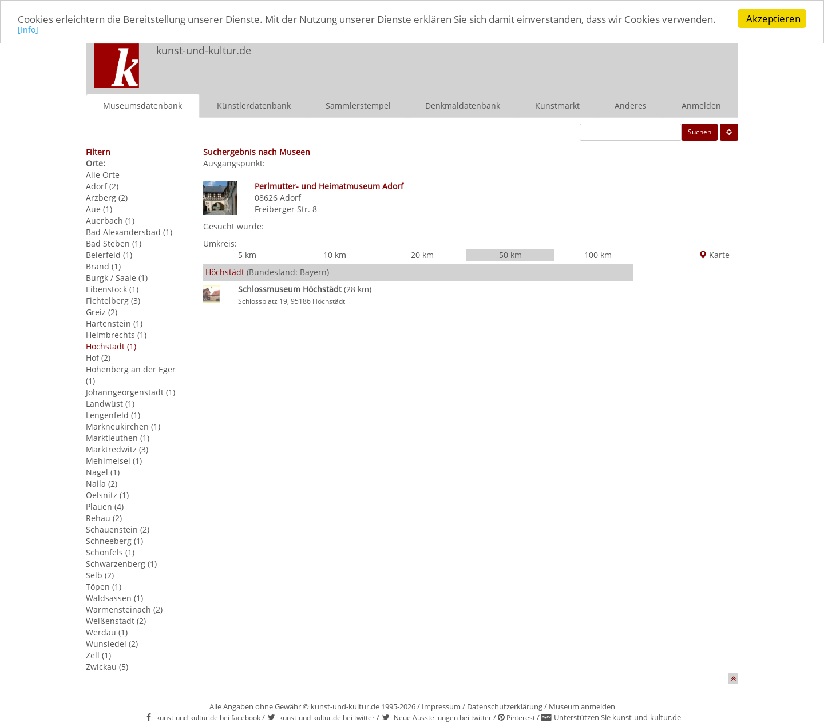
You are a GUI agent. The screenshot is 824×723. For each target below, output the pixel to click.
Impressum (441, 706)
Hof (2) (98, 357)
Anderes (631, 105)
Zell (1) (98, 654)
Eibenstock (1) (112, 288)
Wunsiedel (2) (112, 643)
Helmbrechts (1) (116, 334)
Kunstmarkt (557, 105)
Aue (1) (99, 208)
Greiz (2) (101, 311)
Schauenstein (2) (117, 528)
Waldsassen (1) (114, 597)
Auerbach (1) (110, 219)
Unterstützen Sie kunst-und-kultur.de (617, 717)
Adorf (290, 197)
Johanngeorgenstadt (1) (130, 391)
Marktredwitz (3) (117, 448)
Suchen (699, 131)
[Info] (28, 29)
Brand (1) (103, 265)
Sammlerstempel (358, 105)
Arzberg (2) (107, 197)
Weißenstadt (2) (116, 620)
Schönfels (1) (110, 551)
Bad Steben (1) (113, 242)
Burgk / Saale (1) (117, 277)
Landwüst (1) (110, 403)
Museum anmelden (582, 706)
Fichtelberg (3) (113, 300)
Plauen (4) (105, 505)
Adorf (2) (102, 185)
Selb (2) (100, 574)
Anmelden (701, 105)
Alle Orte (103, 174)
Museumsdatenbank (142, 105)
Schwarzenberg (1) (121, 563)
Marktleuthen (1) (117, 437)
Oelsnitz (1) (107, 494)
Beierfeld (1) (109, 254)
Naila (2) (101, 483)
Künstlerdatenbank (254, 105)
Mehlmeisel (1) (114, 460)
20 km (422, 254)
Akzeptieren (773, 18)
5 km (247, 254)
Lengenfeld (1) (113, 414)
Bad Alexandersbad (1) (129, 231)
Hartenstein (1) (114, 322)
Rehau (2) (104, 517)
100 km (598, 254)
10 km (334, 254)
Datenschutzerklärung (504, 706)
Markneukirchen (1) (123, 425)
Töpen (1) (103, 586)
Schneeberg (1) (114, 540)
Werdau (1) (107, 631)
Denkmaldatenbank (462, 105)
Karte (714, 254)
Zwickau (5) (107, 666)
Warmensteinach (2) (124, 608)
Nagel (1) (103, 471)
